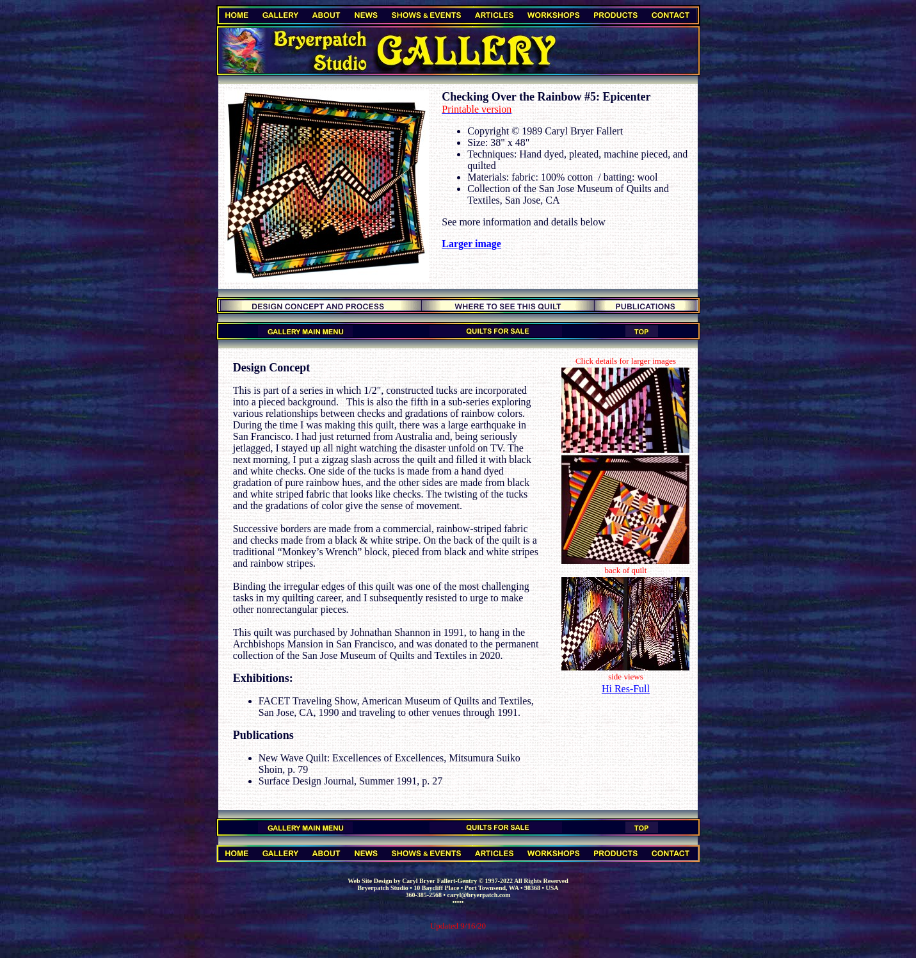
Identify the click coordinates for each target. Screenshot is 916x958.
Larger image (471, 243)
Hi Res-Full (626, 688)
